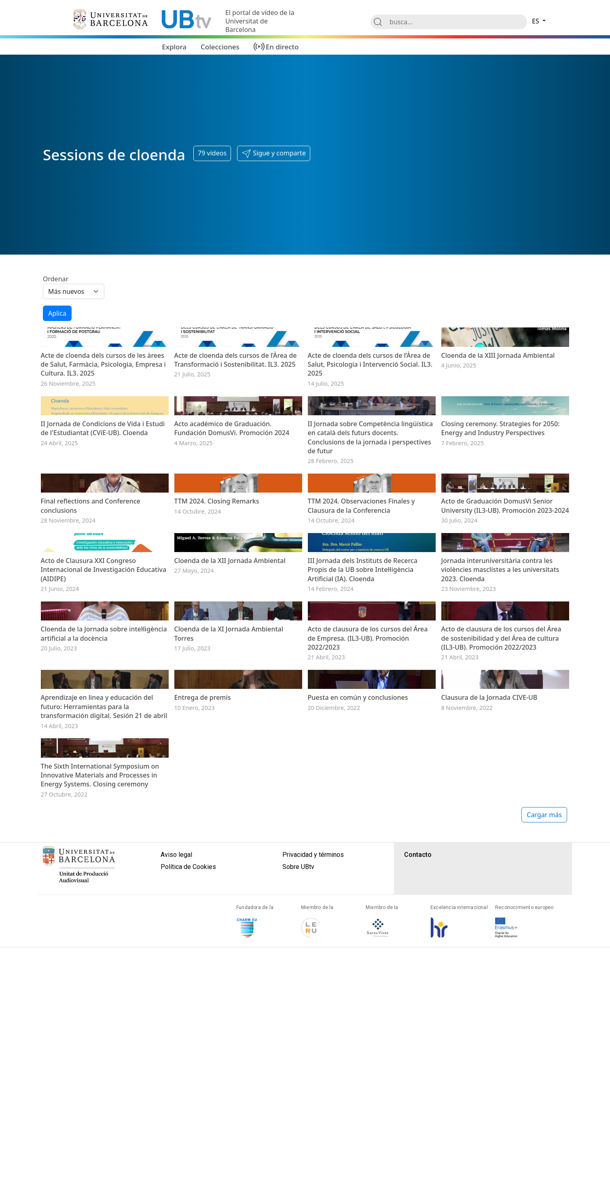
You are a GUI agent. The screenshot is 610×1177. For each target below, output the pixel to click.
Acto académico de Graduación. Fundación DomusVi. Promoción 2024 (232, 536)
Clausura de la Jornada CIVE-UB (489, 1022)
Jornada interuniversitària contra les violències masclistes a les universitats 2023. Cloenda (500, 786)
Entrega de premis (202, 1022)
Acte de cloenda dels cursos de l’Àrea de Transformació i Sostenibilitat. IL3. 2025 (235, 414)
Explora (174, 46)
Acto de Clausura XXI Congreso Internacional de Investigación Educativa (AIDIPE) (104, 786)
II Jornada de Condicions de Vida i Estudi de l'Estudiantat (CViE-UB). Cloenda (103, 536)
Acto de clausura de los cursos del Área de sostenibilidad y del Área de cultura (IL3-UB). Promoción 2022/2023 (501, 908)
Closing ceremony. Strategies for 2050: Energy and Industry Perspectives (500, 536)
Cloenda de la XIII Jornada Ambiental (498, 409)
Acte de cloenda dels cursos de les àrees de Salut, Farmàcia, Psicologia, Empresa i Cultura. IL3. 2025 (103, 418)
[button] (273, 153)
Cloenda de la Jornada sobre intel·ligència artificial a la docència (104, 904)
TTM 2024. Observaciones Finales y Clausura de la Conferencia (361, 668)
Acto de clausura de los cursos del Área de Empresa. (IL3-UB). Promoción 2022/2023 (368, 908)
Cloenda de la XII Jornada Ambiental (230, 777)
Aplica (57, 313)
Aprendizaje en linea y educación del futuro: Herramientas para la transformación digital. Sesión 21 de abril (104, 1031)
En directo (282, 46)
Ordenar (55, 278)
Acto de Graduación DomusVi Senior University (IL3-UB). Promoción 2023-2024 (505, 668)
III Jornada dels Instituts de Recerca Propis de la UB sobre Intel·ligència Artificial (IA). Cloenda (362, 786)
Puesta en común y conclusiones (358, 1022)
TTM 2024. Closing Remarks (216, 663)
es (536, 21)
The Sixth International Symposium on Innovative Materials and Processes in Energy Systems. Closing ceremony (100, 1154)
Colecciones (220, 46)
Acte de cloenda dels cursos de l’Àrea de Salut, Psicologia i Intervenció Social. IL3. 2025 (370, 418)
